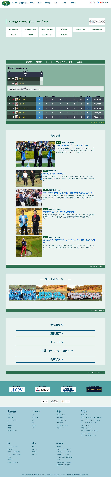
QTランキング (60, 430)
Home (15, 3)
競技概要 (36, 62)
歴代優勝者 (63, 35)
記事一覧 (9, 449)
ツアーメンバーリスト (62, 428)
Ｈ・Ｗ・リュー (23, 109)
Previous (8, 293)
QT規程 (9, 455)
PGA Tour (9, 428)
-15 (40, 100)
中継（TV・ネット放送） (66, 62)
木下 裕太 (21, 80)
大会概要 (25, 62)
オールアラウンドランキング (88, 426)
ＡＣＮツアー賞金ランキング (88, 434)
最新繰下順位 (59, 426)
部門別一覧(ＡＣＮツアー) (87, 430)
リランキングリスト (61, 424)
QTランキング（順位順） (13, 451)
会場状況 (84, 62)
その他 (33, 428)
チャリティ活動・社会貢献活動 (64, 455)
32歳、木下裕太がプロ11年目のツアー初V (73, 146)
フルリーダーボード (14, 29)
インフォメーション (12, 447)
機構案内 (58, 447)
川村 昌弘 (21, 84)
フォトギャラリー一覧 (95, 311)
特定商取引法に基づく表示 (63, 461)
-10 (40, 113)
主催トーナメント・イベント (63, 453)
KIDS (33, 430)
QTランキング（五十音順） (14, 453)
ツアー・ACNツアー (12, 424)
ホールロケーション (97, 29)
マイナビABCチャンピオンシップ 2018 (31, 21)
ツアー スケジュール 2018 (94, 373)
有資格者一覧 (59, 421)
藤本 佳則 (22, 118)
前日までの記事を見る (95, 267)
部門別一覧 (63, 29)
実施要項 (9, 457)
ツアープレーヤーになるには (63, 451)
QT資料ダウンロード (12, 459)
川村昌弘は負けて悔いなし (54, 174)
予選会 (9, 430)
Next (102, 293)
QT (8, 426)
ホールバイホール (30, 29)
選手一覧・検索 (60, 419)
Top (33, 447)
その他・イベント (12, 432)
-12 (40, 109)
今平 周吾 (22, 113)
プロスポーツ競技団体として (63, 449)
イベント (34, 453)
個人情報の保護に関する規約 (63, 459)
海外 (33, 426)
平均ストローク (85, 428)
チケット (48, 62)
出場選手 (30, 35)
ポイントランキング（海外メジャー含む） (91, 421)
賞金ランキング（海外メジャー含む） (90, 424)
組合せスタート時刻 (47, 29)
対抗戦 (33, 451)
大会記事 (13, 35)
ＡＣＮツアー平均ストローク (88, 436)
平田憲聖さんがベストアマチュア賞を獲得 (60, 213)
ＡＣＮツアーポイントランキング (89, 432)
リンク (58, 457)
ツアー (9, 419)
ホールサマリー (80, 29)
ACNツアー (10, 421)
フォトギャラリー (47, 35)
